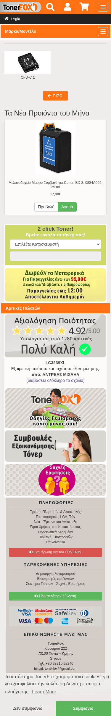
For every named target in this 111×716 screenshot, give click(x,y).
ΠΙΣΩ (55, 95)
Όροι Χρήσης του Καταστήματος (55, 527)
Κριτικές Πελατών (23, 308)
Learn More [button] (44, 691)
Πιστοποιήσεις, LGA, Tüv (55, 517)
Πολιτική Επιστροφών (55, 537)
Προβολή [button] (46, 206)
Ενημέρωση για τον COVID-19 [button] (55, 552)
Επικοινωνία (55, 542)
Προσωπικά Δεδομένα (55, 532)
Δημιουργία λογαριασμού (55, 574)
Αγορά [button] (67, 206)
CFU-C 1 (27, 65)
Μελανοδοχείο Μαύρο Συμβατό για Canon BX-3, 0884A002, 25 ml (55, 185)
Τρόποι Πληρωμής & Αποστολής (55, 512)
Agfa (16, 19)
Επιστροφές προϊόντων (55, 579)
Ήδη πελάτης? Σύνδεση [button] (55, 596)
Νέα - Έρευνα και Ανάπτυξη (55, 522)
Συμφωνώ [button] (83, 708)
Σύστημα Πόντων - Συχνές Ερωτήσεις (55, 584)
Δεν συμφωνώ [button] (27, 708)
